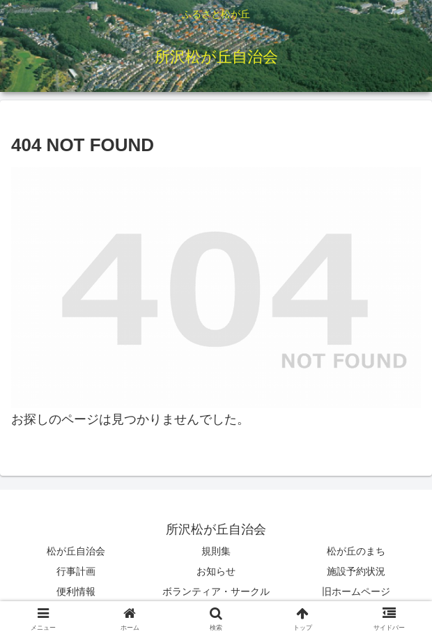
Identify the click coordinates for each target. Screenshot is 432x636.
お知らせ (216, 571)
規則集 (216, 551)
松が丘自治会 (76, 551)
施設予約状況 (356, 571)
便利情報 (75, 591)
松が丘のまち (356, 551)
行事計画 (75, 571)
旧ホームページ (356, 591)
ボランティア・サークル (216, 591)
